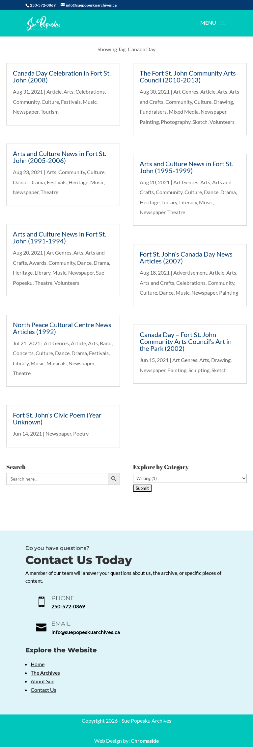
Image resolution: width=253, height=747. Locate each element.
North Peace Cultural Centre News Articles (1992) (62, 328)
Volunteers (66, 283)
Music (90, 102)
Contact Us (43, 690)
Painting (149, 122)
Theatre (49, 192)
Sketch (200, 122)
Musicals (56, 363)
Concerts (23, 353)
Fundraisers (153, 111)
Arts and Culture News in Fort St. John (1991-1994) (59, 237)
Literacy (188, 202)
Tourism (50, 111)
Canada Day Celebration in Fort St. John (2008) (62, 76)
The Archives (45, 672)
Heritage (78, 182)
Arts (68, 91)
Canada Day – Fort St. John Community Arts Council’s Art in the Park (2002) (186, 341)
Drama (37, 182)
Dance (20, 182)
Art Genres (58, 252)
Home (37, 664)
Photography (175, 122)
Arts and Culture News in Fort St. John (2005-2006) (59, 156)
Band (106, 343)
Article (54, 91)
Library (42, 272)
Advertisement (190, 272)
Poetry (81, 433)
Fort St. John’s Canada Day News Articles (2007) (186, 257)
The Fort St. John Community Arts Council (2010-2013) (188, 76)
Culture (50, 102)
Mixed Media (184, 111)
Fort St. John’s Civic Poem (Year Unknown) (57, 418)
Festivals (71, 102)
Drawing (223, 102)
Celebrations (90, 91)
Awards (37, 263)
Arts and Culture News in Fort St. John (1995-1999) (186, 167)
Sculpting (199, 370)
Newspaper (26, 111)
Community (26, 102)
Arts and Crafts (157, 283)
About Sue (42, 681)
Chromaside (145, 740)
